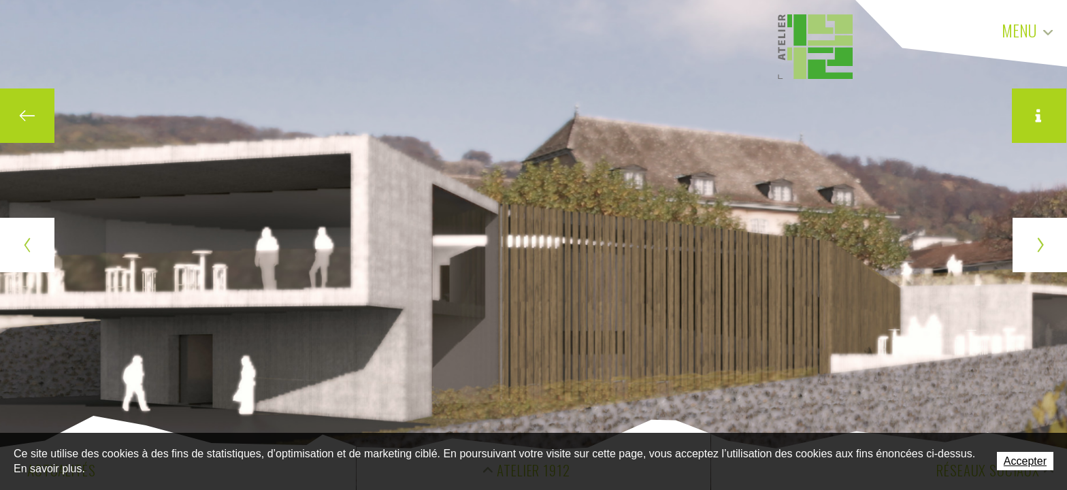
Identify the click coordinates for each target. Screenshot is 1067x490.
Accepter (1025, 461)
